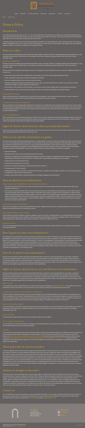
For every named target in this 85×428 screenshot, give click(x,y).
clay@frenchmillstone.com (59, 285)
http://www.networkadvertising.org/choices (38, 337)
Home (16, 13)
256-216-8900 (32, 397)
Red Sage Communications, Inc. (19, 425)
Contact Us (67, 13)
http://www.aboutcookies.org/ (16, 336)
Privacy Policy (79, 425)
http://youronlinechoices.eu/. (58, 337)
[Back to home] (42, 5)
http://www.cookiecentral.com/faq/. (33, 336)
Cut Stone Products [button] (33, 13)
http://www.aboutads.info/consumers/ (18, 337)
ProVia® (59, 13)
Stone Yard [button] (44, 13)
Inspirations (52, 13)
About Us (23, 13)
